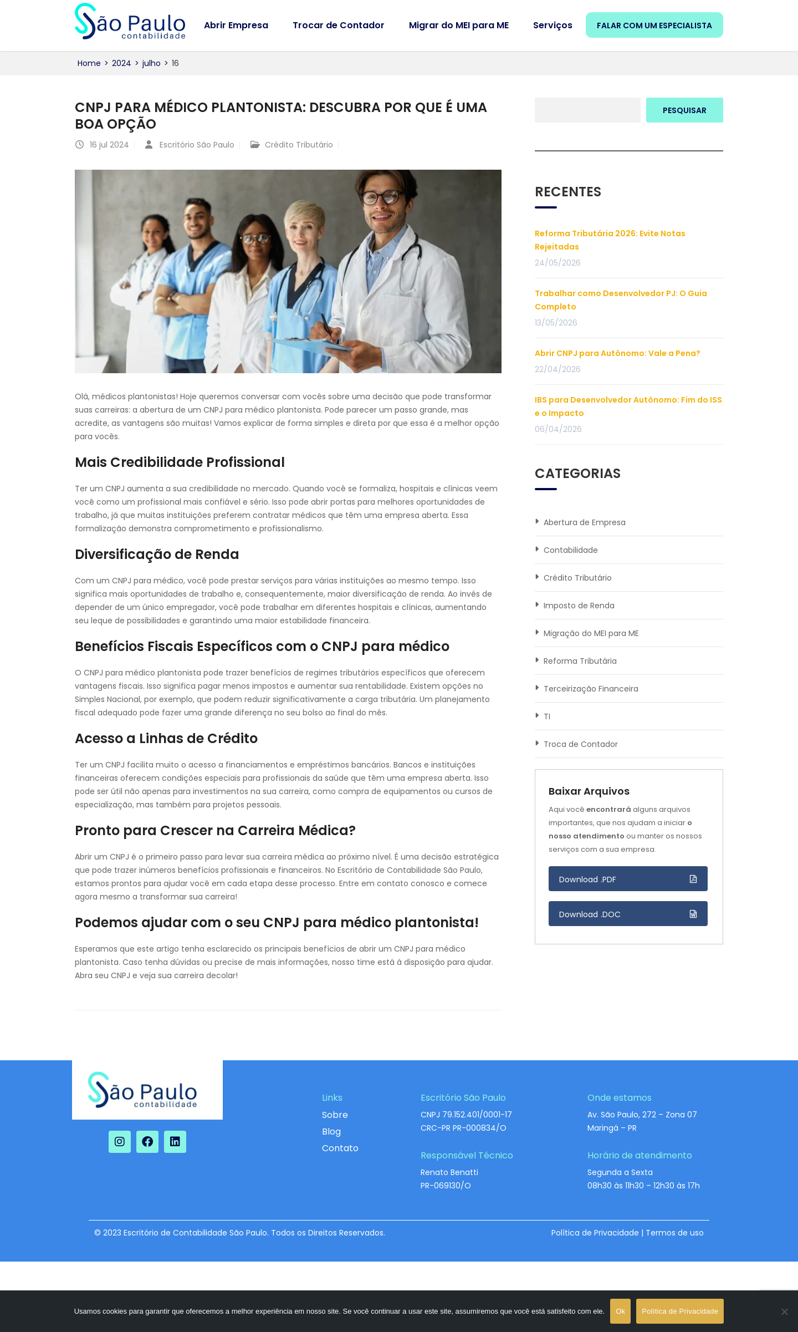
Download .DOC (590, 914)
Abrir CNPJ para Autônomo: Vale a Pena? (617, 353)
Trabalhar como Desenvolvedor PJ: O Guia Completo (621, 300)
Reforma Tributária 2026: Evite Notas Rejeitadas (610, 240)
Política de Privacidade (595, 1232)
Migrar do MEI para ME (459, 25)
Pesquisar (685, 110)
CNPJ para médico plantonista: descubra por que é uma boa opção (281, 115)
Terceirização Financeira (591, 688)
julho (151, 63)
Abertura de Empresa (585, 522)
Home (89, 63)
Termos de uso (675, 1232)
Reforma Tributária (580, 661)
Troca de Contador (581, 744)
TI (547, 716)
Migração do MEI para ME (591, 633)
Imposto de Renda (579, 605)
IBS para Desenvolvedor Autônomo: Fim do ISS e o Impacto (628, 406)
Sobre (335, 1115)
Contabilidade (571, 550)
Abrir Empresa (236, 25)
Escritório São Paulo (197, 144)
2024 (121, 63)
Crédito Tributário (299, 144)
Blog (331, 1131)
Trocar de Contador (339, 25)
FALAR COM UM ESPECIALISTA (654, 25)
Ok (620, 1311)
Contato (340, 1148)
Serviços (552, 25)
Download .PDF (588, 879)
